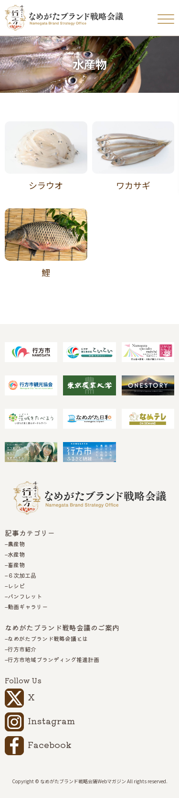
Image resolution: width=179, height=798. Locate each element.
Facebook (50, 744)
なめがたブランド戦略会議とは (48, 638)
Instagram (51, 720)
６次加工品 (22, 575)
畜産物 (16, 565)
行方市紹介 (22, 649)
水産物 (16, 554)
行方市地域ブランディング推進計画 (53, 659)
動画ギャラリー (28, 607)
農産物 (16, 544)
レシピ (16, 586)
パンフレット (25, 596)
